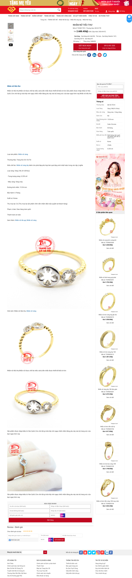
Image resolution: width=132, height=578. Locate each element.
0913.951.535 (109, 47)
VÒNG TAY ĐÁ (92, 16)
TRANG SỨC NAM (13, 16)
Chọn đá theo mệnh (101, 571)
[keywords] (37, 10)
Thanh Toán (40, 566)
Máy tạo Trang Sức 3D (43, 568)
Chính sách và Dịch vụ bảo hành (46, 563)
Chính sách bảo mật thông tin (16, 566)
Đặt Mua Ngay (85, 47)
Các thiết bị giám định (102, 566)
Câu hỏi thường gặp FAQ (14, 576)
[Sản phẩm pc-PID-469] (110, 182)
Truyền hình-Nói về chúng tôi (15, 571)
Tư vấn (129, 19)
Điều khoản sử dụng (43, 576)
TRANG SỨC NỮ (25, 16)
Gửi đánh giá (59, 540)
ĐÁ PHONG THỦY (104, 16)
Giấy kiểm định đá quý (72, 573)
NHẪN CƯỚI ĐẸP (37, 16)
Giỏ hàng (120, 11)
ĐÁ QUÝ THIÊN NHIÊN (80, 16)
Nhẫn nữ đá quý (20, 220)
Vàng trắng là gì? (100, 563)
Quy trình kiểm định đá (102, 568)
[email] (32, 552)
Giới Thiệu (10, 563)
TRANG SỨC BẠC (49, 16)
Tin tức (97, 11)
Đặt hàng (50, 520)
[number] (81, 41)
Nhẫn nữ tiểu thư (13, 86)
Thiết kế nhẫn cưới (71, 563)
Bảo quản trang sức (72, 566)
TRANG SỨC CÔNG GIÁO (63, 16)
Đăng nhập (110, 11)
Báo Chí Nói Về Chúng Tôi (15, 568)
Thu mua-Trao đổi (42, 571)
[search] (59, 10)
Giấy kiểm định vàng (72, 571)
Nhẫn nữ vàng (23, 154)
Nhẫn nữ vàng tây (23, 165)
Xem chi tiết (110, 248)
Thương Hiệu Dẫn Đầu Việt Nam (17, 573)
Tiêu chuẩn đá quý (101, 573)
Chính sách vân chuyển (44, 573)
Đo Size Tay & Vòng (72, 568)
